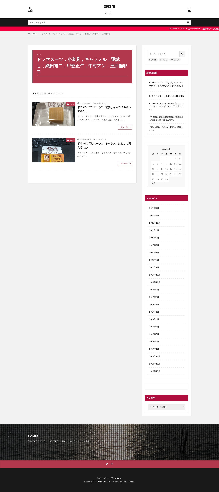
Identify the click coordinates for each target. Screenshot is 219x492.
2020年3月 (154, 252)
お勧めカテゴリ (54, 93)
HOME (33, 34)
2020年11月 (154, 223)
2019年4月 (154, 326)
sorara (109, 6)
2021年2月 (154, 215)
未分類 (72, 140)
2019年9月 (154, 289)
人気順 (43, 93)
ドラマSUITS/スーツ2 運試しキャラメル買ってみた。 (104, 109)
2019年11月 (154, 282)
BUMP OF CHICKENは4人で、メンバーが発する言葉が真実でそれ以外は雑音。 (166, 85)
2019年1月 (154, 349)
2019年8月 (154, 297)
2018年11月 (154, 364)
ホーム (108, 13)
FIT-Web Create (101, 481)
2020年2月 (154, 260)
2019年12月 (154, 275)
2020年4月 (154, 245)
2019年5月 (154, 319)
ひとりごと (152, 60)
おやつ (72, 104)
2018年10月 (154, 371)
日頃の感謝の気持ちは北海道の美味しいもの (166, 128)
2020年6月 (154, 230)
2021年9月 (154, 208)
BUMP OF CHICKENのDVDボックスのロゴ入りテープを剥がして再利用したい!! (166, 106)
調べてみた (163, 60)
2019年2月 (154, 341)
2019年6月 (154, 312)
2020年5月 (154, 237)
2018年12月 (154, 356)
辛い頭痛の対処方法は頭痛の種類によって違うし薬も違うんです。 (166, 118)
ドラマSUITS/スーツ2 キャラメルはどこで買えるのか (104, 145)
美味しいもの (175, 60)
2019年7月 (154, 304)
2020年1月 (154, 267)
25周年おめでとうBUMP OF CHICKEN (166, 96)
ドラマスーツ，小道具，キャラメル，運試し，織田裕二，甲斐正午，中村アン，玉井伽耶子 (75, 34)
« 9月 (153, 183)
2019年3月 (154, 334)
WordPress (128, 481)
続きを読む (125, 127)
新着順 (35, 93)
